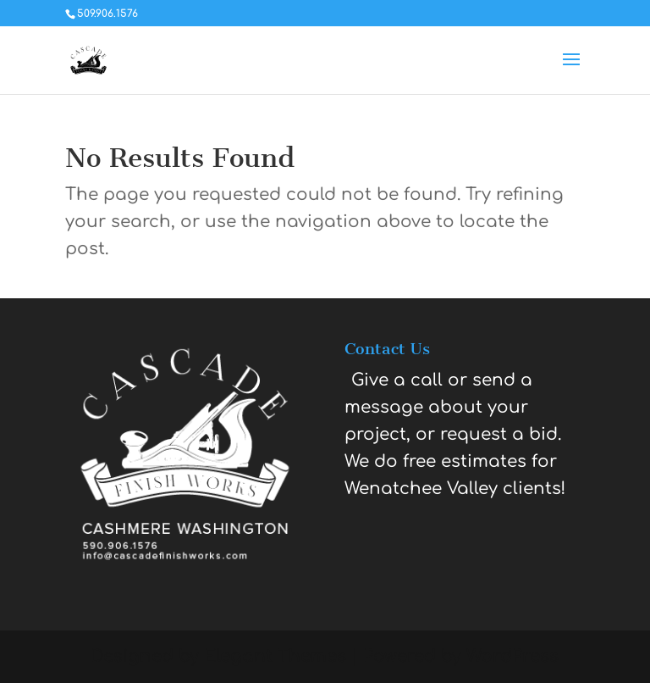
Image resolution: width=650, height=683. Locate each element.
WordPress (512, 656)
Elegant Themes (275, 656)
